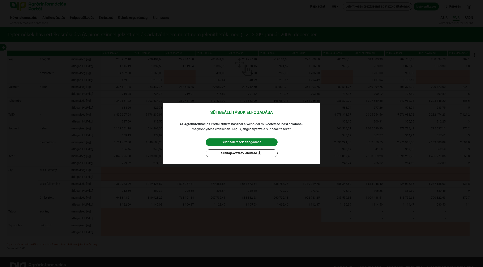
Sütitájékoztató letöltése (241, 153)
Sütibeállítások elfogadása (241, 142)
